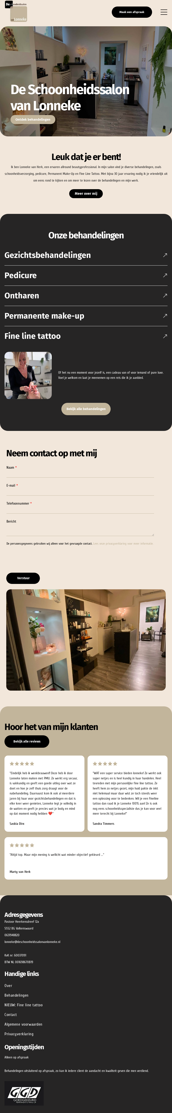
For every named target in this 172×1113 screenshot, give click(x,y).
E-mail (10, 490)
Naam (10, 472)
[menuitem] (86, 990)
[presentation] (40, 564)
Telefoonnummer (17, 508)
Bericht (11, 526)
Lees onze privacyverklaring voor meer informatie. (123, 548)
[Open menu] (164, 14)
